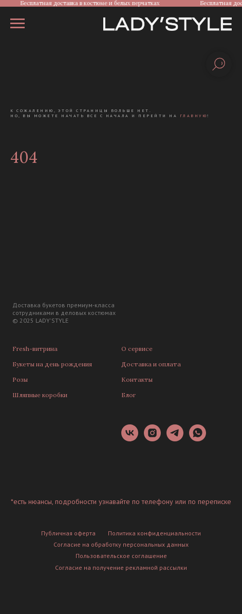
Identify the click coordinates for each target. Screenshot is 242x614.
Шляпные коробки (39, 395)
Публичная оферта (68, 533)
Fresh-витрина (35, 348)
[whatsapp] (197, 438)
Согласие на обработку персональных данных (121, 544)
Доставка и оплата (151, 364)
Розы (20, 379)
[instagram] (152, 438)
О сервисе (137, 348)
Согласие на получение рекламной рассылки (121, 567)
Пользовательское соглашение (121, 556)
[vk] (129, 438)
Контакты (137, 379)
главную (194, 115)
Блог (128, 395)
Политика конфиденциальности (154, 533)
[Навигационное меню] (17, 23)
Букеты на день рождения (52, 364)
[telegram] (174, 438)
